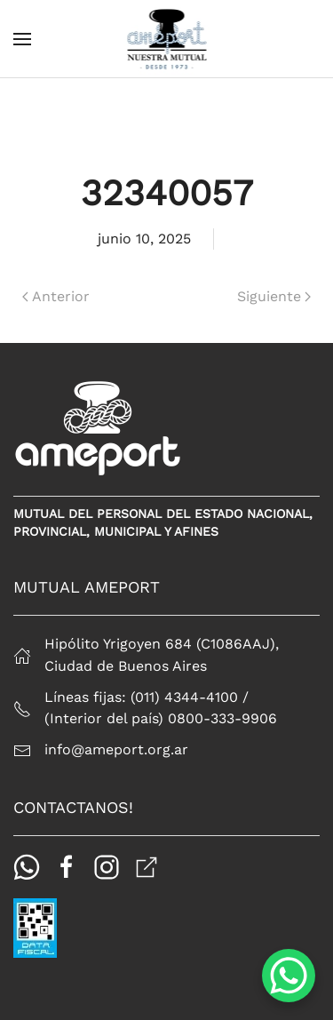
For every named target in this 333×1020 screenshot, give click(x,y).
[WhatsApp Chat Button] (288, 975)
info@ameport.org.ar (116, 749)
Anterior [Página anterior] (56, 296)
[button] (22, 39)
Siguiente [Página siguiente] (274, 296)
